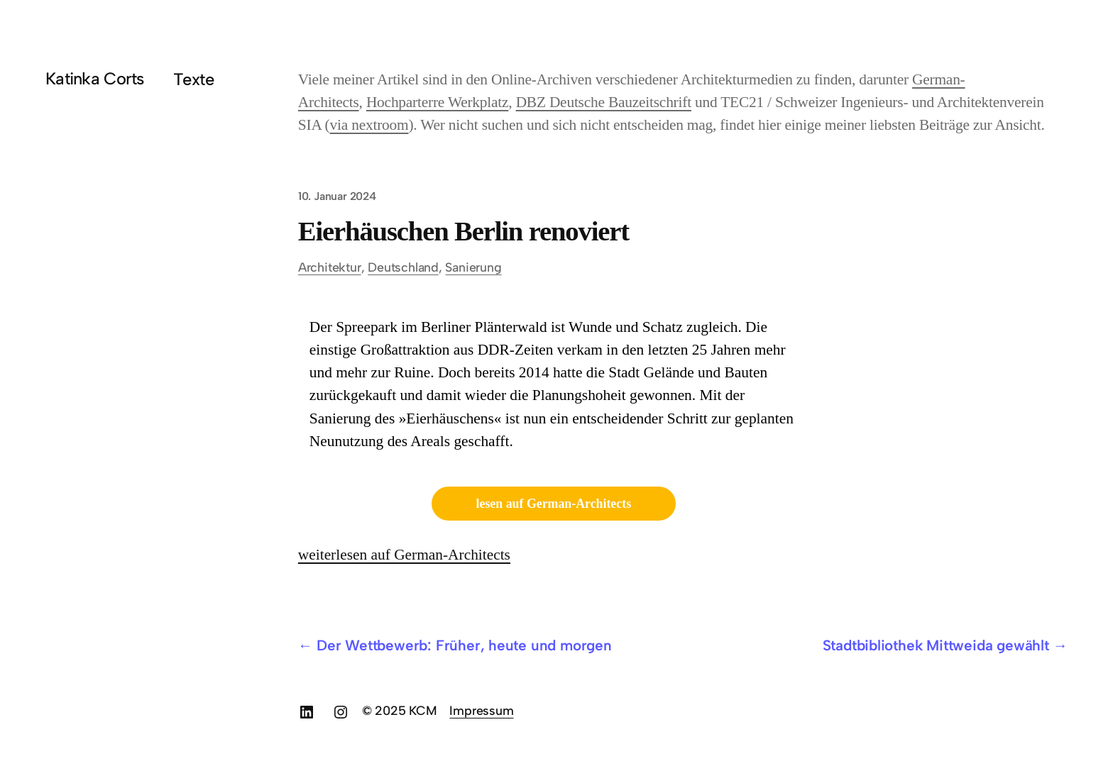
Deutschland (403, 267)
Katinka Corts (94, 78)
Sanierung (473, 267)
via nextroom (369, 124)
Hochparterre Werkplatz (437, 102)
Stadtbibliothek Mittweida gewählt (936, 645)
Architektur (329, 267)
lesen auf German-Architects (554, 503)
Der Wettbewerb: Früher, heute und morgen (464, 645)
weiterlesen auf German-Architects (404, 554)
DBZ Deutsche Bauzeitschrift (603, 102)
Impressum (481, 710)
